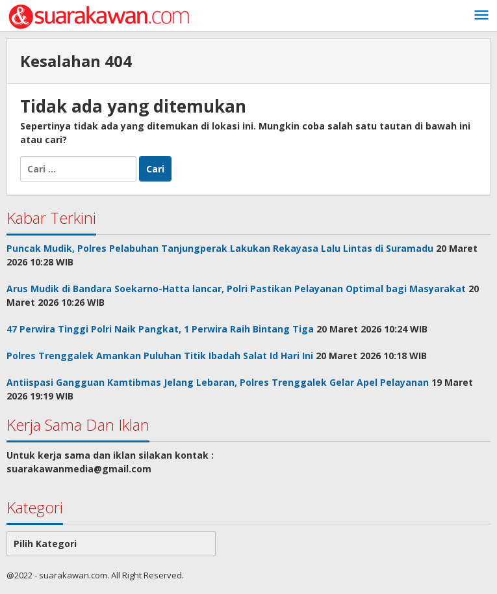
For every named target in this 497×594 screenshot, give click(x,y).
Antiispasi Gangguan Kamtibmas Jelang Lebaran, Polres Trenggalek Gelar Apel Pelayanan (217, 382)
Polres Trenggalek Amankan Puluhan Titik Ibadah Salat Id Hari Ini (159, 355)
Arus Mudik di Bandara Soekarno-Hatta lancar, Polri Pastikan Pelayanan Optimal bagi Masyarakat (236, 288)
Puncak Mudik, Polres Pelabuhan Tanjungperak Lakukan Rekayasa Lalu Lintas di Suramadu (219, 248)
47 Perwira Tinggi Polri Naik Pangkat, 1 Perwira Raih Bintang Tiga (160, 329)
